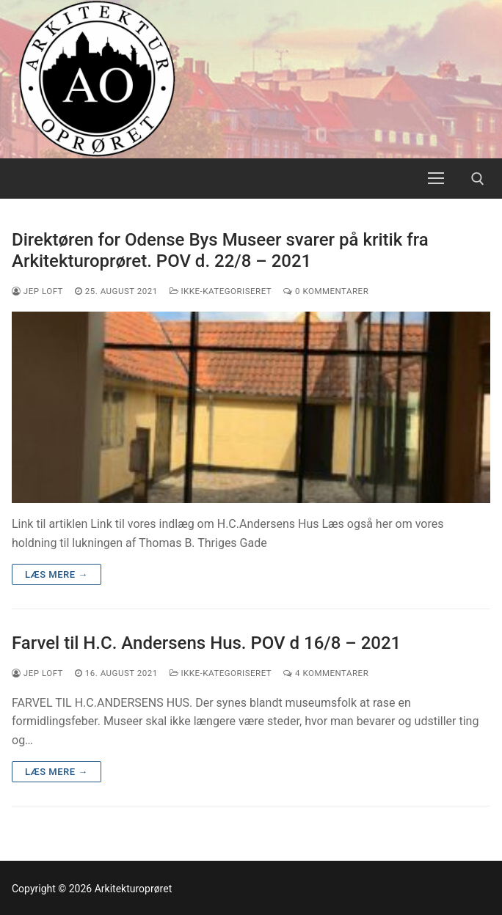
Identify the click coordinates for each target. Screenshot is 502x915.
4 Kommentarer (325, 673)
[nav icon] (435, 178)
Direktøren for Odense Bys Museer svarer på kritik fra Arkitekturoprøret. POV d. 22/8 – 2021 (220, 250)
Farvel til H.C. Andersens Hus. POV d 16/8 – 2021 (206, 643)
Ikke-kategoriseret (221, 291)
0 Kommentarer (325, 291)
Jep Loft (37, 291)
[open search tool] (477, 178)
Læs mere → (56, 574)
